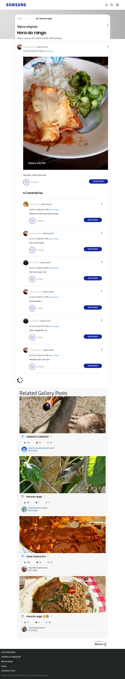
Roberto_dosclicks (35, 448)
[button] (103, 46)
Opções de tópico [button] (103, 25)
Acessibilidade (8, 652)
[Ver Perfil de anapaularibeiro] (30, 47)
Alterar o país (8, 671)
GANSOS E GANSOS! (37, 436)
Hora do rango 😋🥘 (37, 616)
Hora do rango (34, 496)
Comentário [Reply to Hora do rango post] (98, 181)
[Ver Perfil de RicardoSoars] (35, 204)
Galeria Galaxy (47, 51)
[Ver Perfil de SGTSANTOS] (34, 263)
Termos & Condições (11, 657)
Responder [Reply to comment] (93, 220)
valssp (30, 628)
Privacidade (7, 662)
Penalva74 (32, 508)
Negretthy (32, 568)
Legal (4, 666)
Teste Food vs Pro (36, 556)
